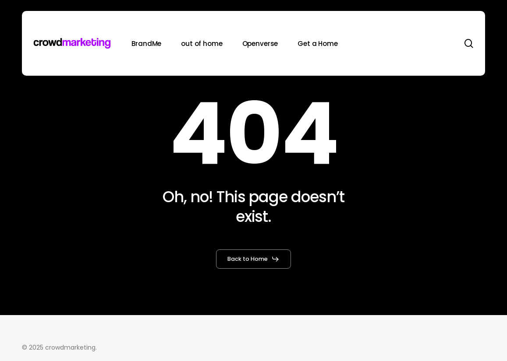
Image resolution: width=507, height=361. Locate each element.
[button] (253, 259)
